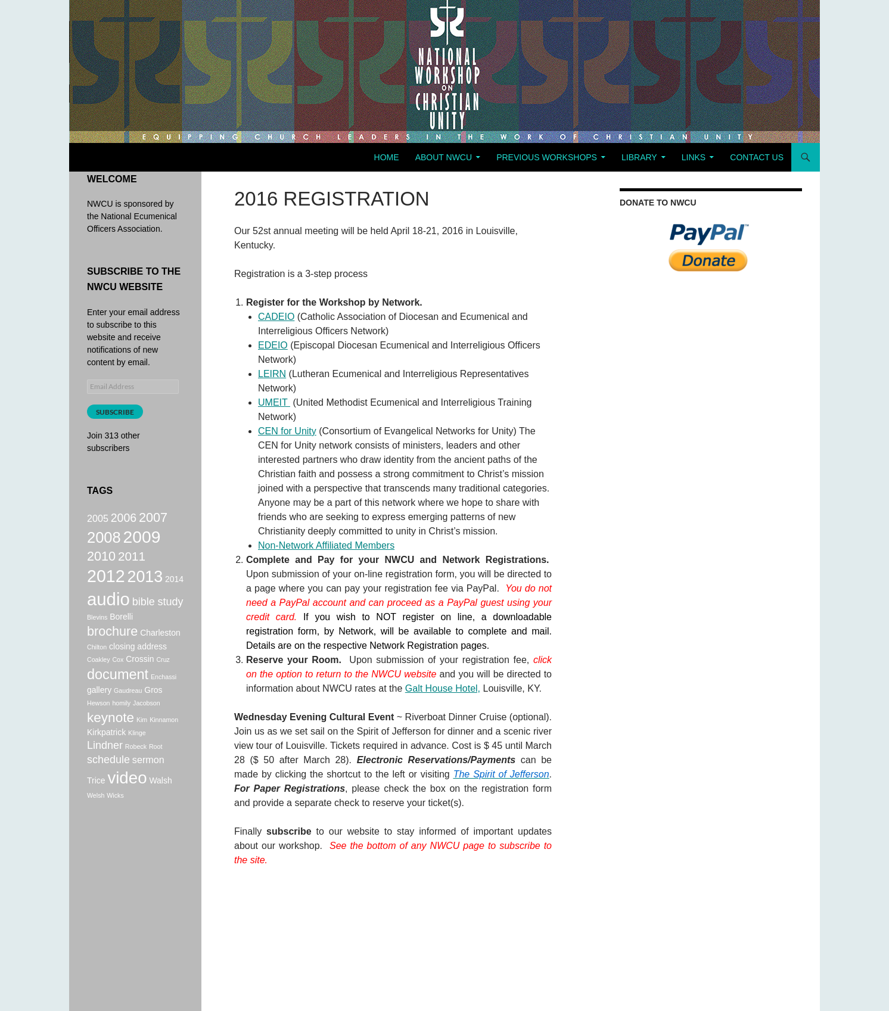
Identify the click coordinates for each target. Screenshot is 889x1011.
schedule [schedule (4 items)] (108, 784)
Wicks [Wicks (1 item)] (115, 824)
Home (386, 157)
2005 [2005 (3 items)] (97, 519)
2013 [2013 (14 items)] (145, 586)
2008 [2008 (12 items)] (104, 541)
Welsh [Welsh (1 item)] (95, 824)
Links (693, 157)
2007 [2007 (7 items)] (153, 518)
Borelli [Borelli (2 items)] (121, 631)
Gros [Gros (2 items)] (153, 708)
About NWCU (443, 157)
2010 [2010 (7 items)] (101, 562)
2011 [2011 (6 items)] (131, 563)
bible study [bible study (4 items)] (158, 614)
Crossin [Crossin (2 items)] (140, 675)
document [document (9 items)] (117, 691)
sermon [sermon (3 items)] (148, 784)
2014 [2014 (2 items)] (174, 588)
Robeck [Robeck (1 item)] (136, 769)
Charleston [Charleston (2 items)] (160, 648)
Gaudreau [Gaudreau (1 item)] (128, 709)
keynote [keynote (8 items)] (110, 737)
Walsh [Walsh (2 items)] (160, 807)
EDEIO (273, 345)
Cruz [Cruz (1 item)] (163, 675)
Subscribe (115, 411)
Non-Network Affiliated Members (326, 545)
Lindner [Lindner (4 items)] (105, 768)
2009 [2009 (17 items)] (142, 540)
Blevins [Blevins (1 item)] (97, 631)
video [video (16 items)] (127, 804)
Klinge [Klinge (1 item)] (137, 754)
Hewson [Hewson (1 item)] (98, 721)
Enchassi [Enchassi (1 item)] (163, 694)
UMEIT (274, 402)
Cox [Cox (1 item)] (117, 675)
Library (639, 157)
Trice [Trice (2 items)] (96, 807)
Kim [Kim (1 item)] (141, 739)
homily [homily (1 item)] (121, 721)
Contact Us (757, 157)
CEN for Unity (287, 431)
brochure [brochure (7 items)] (112, 646)
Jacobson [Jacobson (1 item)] (146, 721)
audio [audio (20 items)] (108, 611)
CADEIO (276, 317)
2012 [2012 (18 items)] (106, 585)
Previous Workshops (546, 157)
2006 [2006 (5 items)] (123, 518)
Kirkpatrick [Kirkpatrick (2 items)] (106, 753)
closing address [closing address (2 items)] (138, 662)
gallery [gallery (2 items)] (99, 708)
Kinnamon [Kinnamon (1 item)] (164, 739)
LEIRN (272, 374)
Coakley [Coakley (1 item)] (98, 675)
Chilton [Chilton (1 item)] (97, 663)
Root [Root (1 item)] (156, 769)
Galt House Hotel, (442, 688)
